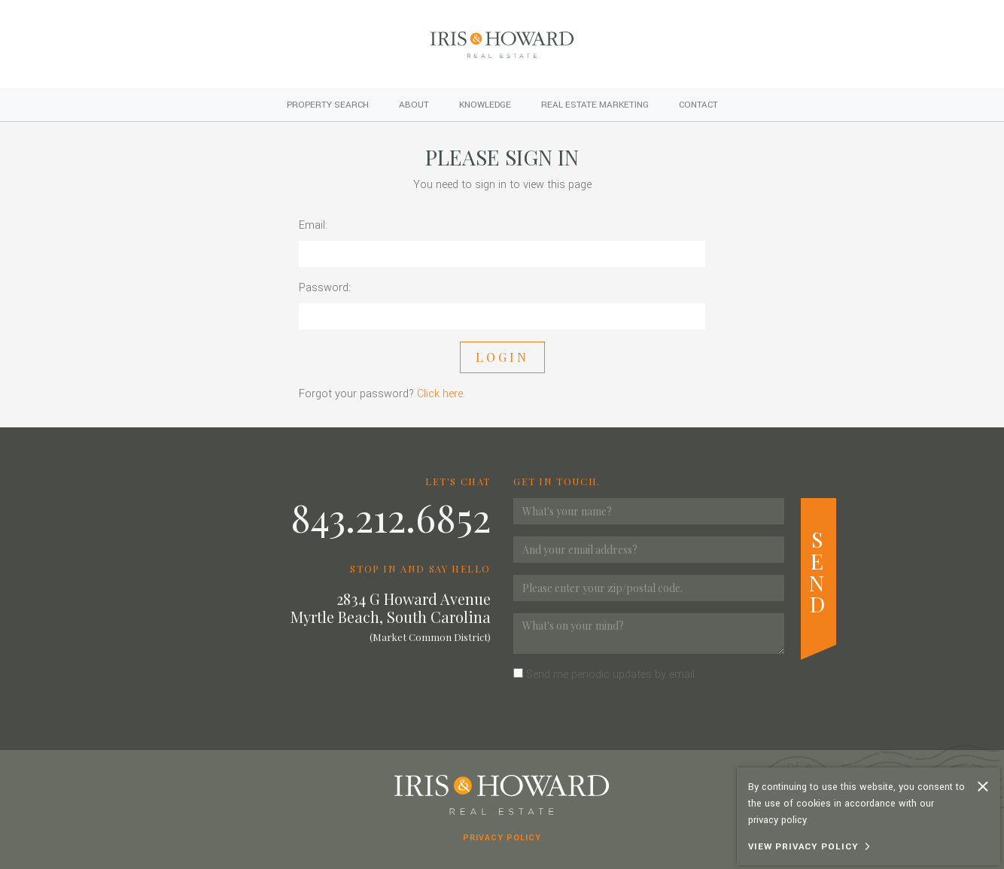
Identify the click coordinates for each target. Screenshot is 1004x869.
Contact (698, 105)
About (414, 105)
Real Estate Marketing (595, 105)
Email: (313, 225)
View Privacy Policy (803, 846)
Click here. (441, 394)
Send (818, 571)
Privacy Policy (502, 837)
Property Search (328, 105)
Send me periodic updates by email (610, 674)
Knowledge (485, 105)
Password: (325, 288)
